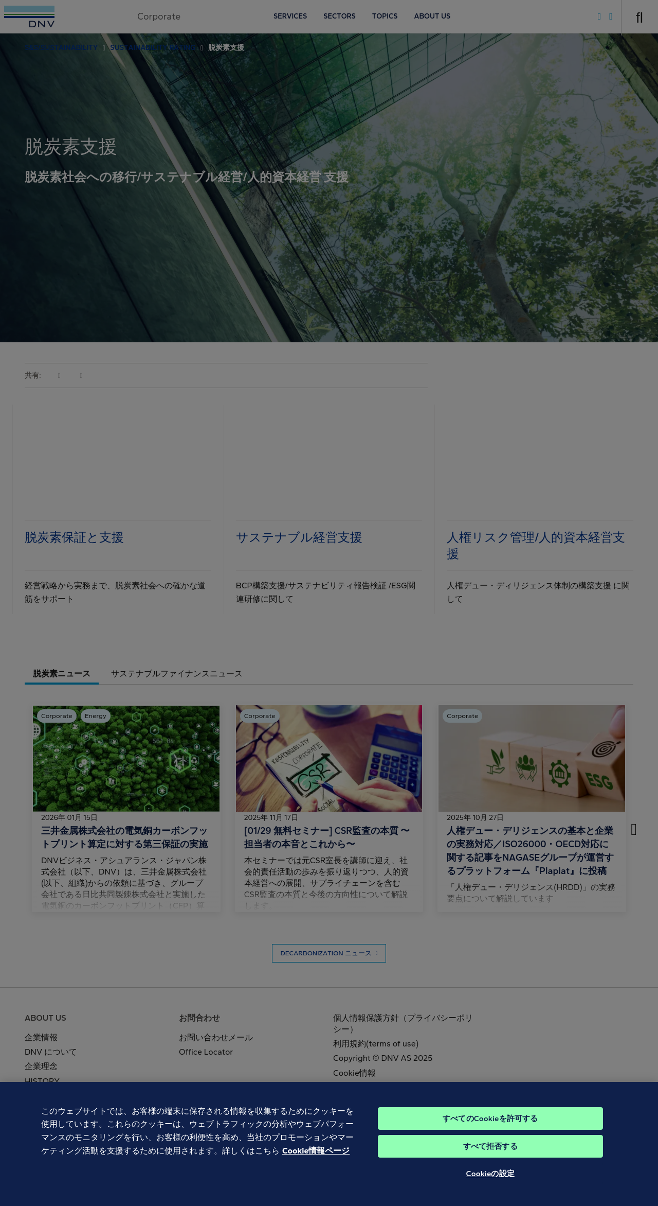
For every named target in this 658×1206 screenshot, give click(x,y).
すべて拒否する (490, 1163)
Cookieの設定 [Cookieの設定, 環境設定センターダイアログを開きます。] (490, 1190)
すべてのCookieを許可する (490, 1135)
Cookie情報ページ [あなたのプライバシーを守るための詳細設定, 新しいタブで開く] (316, 1168)
